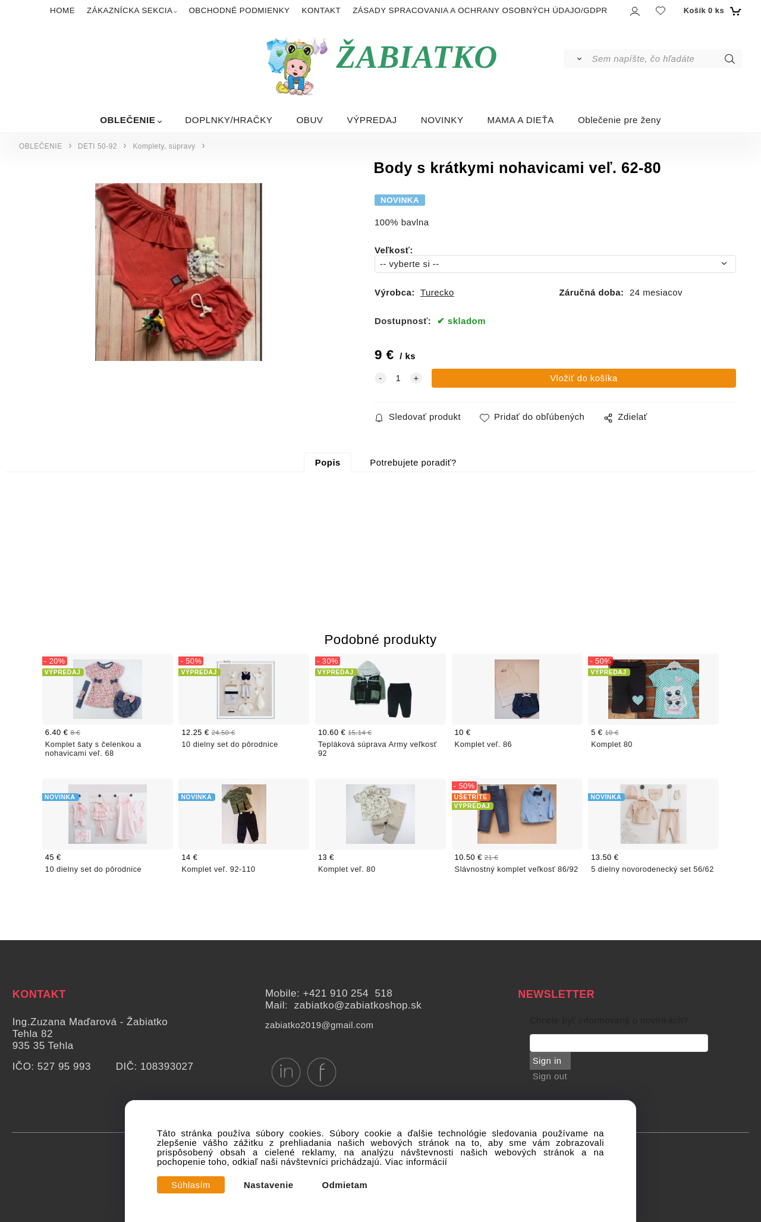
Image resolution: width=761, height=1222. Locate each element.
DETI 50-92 (97, 146)
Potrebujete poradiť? (413, 462)
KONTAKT (321, 10)
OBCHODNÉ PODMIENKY (239, 10)
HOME (62, 10)
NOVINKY (442, 120)
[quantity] (398, 378)
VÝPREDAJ (372, 120)
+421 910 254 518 (347, 993)
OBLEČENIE (127, 120)
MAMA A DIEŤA (521, 120)
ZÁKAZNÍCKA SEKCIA (129, 10)
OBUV (309, 120)
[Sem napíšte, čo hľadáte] (666, 58)
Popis (328, 462)
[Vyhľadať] (577, 58)
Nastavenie (269, 1185)
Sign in (547, 1061)
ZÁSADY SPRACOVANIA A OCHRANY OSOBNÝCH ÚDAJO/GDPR (480, 10)
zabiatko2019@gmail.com (319, 1025)
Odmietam (345, 1185)
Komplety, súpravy (164, 146)
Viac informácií (416, 1162)
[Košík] (711, 11)
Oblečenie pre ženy (619, 120)
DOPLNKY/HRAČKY (228, 120)
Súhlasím (190, 1185)
